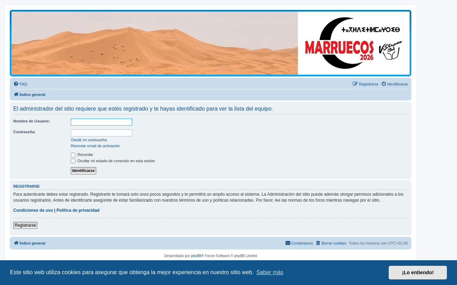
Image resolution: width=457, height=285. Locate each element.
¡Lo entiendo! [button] (418, 272)
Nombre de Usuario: (31, 121)
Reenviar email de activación (95, 146)
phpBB (196, 256)
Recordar (82, 154)
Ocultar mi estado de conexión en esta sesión (113, 161)
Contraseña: (24, 132)
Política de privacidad (77, 210)
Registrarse (25, 225)
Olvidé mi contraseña (89, 140)
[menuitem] (20, 84)
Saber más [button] (270, 272)
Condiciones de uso (33, 210)
